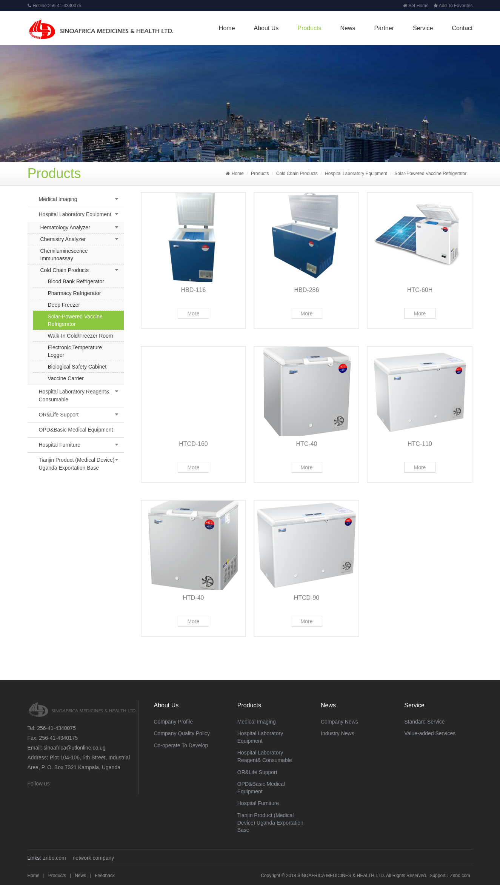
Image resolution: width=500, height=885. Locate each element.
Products (309, 28)
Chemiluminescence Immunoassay (64, 254)
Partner (384, 28)
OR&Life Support (59, 415)
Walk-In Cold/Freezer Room (80, 336)
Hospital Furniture (60, 445)
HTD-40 (193, 598)
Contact (462, 28)
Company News (339, 722)
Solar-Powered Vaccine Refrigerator (430, 173)
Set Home (415, 5)
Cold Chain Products (297, 173)
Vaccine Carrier (66, 378)
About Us (266, 28)
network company (93, 858)
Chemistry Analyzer (63, 239)
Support (437, 875)
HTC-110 (420, 444)
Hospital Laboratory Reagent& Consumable (74, 396)
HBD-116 (193, 290)
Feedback (105, 875)
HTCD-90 (307, 598)
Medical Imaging (58, 199)
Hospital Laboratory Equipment (356, 173)
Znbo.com (460, 875)
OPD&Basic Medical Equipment (76, 430)
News (347, 28)
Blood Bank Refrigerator (76, 281)
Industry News (337, 733)
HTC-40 (306, 444)
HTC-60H (420, 290)
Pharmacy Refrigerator (74, 293)
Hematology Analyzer (65, 227)
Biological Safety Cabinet (77, 367)
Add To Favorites (453, 5)
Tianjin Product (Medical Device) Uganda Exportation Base (77, 464)
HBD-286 (306, 290)
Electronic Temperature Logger (75, 351)
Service (423, 28)
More (194, 313)
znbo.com (54, 858)
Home (227, 28)
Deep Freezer (64, 305)
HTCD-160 (193, 444)
